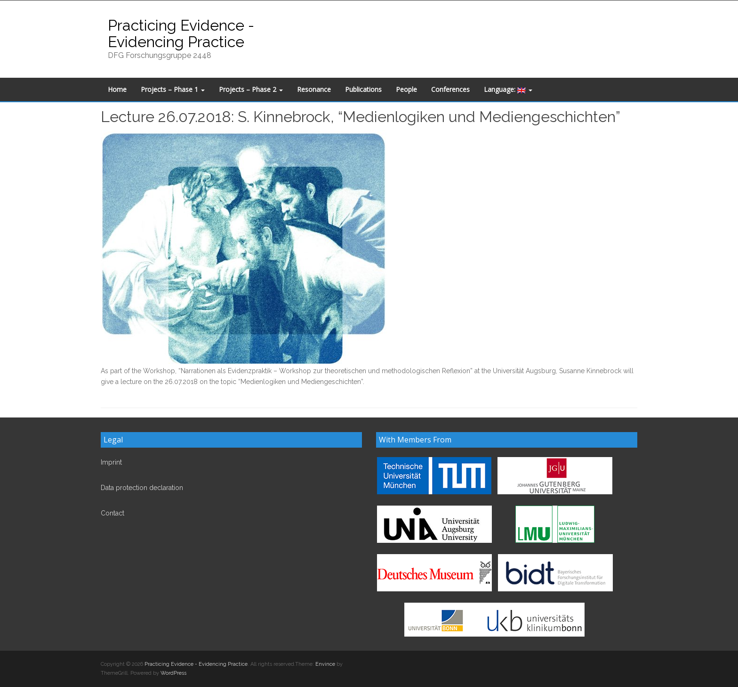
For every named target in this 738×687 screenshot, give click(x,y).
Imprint (111, 462)
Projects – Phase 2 (251, 89)
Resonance (314, 89)
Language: (508, 89)
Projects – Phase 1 (173, 89)
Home (117, 89)
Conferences (450, 89)
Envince (325, 664)
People (406, 89)
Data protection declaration (142, 487)
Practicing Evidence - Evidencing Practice (181, 33)
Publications (363, 89)
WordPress (173, 673)
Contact (112, 513)
